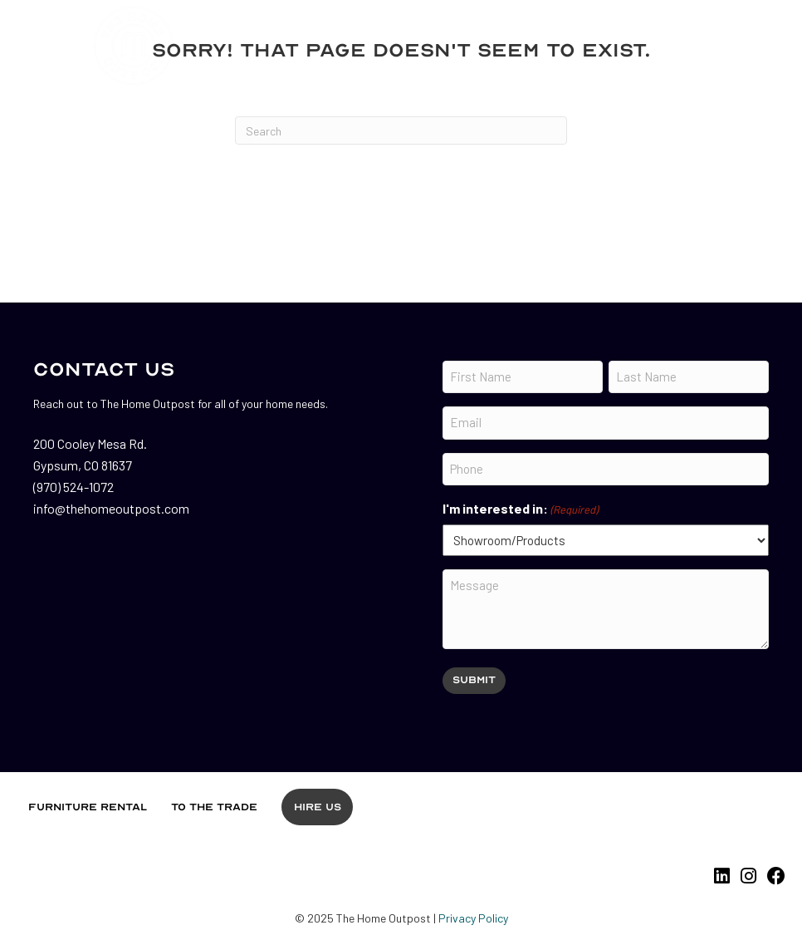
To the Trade (214, 807)
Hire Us (317, 807)
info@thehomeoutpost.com (111, 508)
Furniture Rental (87, 807)
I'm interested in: (520, 509)
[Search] (401, 130)
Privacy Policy (473, 918)
